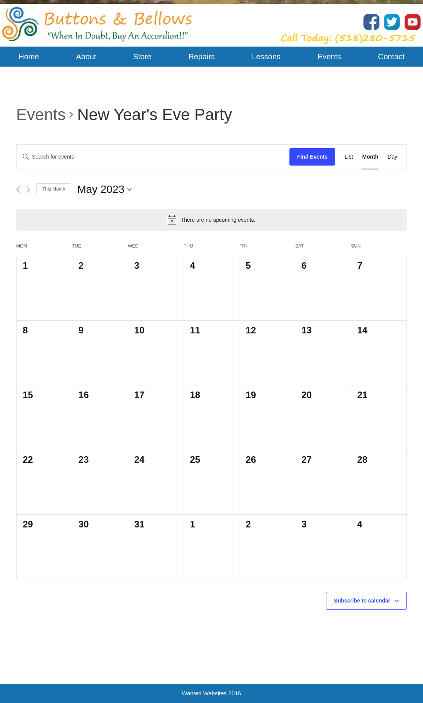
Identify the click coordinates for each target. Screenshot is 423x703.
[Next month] (28, 189)
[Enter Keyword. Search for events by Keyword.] (153, 157)
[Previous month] (18, 189)
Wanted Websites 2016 (211, 693)
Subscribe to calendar (362, 601)
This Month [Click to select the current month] (53, 189)
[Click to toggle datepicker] (104, 189)
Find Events (312, 157)
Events (40, 114)
